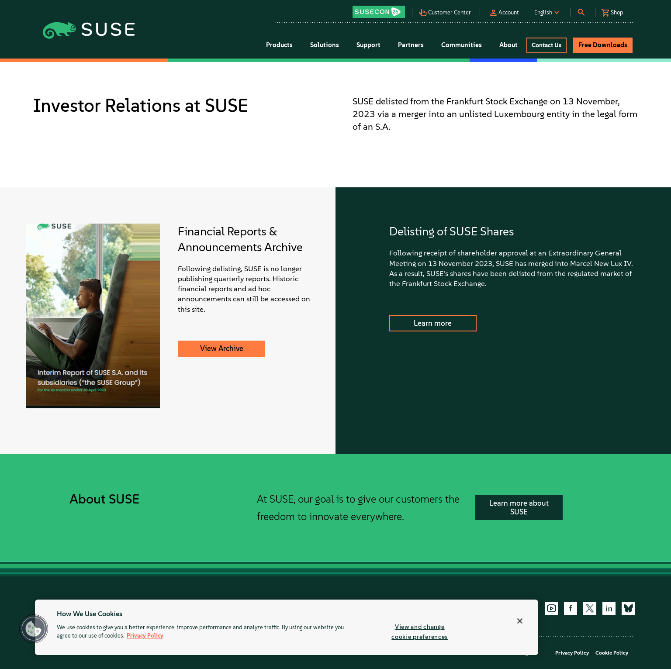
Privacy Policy (572, 653)
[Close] (519, 621)
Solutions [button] (324, 45)
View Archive (221, 348)
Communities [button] (461, 45)
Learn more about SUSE (519, 507)
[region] (286, 627)
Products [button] (279, 45)
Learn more (433, 323)
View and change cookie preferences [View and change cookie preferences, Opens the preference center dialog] (419, 632)
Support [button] (368, 45)
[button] (381, 9)
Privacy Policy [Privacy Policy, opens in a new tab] (145, 636)
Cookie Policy (611, 653)
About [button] (508, 45)
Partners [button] (411, 45)
